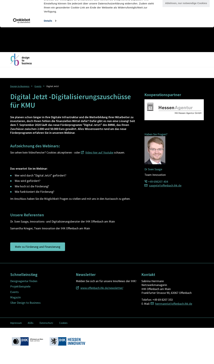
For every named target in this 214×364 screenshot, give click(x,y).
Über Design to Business (25, 303)
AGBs (30, 322)
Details (48, 45)
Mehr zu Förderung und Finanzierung (37, 247)
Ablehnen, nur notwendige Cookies (186, 27)
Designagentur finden (23, 281)
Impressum (16, 322)
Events (38, 86)
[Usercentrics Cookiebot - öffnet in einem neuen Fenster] (21, 45)
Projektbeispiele (20, 286)
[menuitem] (21, 86)
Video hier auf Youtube (99, 152)
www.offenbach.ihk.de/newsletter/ (101, 288)
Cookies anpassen (186, 18)
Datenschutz (46, 322)
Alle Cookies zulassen (186, 8)
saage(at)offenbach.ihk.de (165, 185)
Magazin (15, 297)
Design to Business (19, 86)
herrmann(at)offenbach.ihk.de (173, 304)
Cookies (63, 322)
